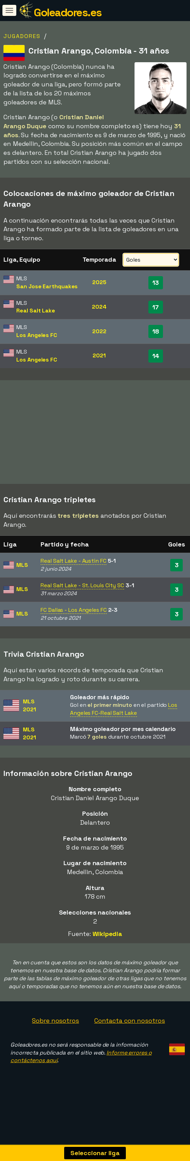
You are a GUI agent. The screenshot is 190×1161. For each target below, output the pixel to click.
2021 (99, 355)
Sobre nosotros (55, 1029)
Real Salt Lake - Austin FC (73, 570)
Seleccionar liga (95, 1153)
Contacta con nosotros (129, 1029)
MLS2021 (29, 714)
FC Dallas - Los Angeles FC (73, 618)
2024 (99, 306)
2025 (99, 282)
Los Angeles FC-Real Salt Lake (123, 717)
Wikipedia (107, 943)
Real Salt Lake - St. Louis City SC (82, 594)
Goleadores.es (68, 12)
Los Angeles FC (36, 335)
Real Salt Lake (35, 310)
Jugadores (22, 36)
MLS (22, 574)
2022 (99, 331)
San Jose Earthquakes (47, 286)
